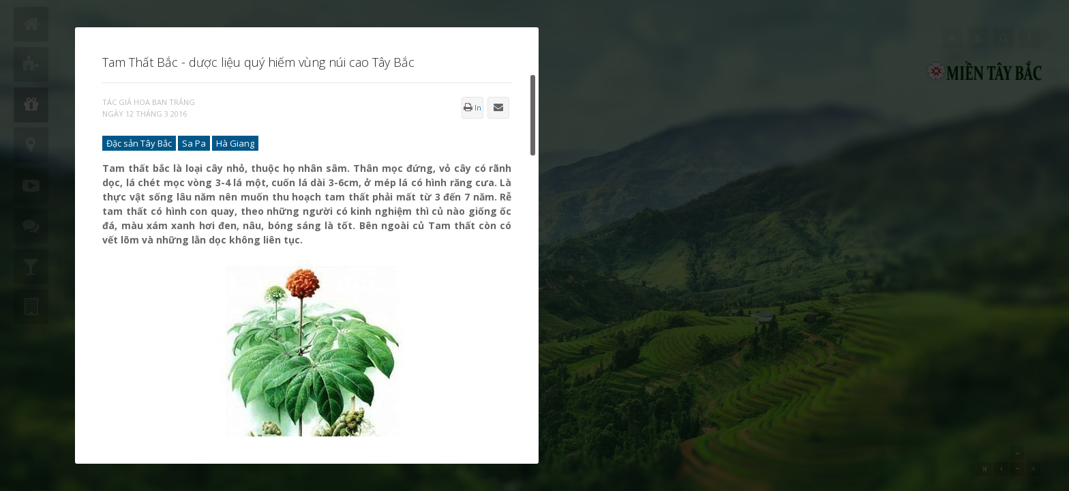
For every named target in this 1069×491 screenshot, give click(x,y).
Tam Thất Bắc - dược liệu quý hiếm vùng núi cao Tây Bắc (258, 62)
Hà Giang (235, 143)
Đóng (538, 27)
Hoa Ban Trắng (164, 102)
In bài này (472, 110)
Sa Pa (194, 143)
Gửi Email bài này (499, 111)
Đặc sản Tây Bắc (139, 143)
